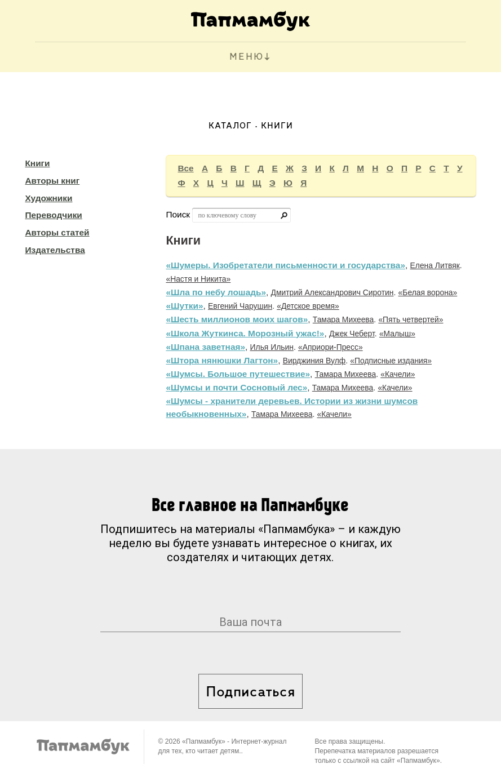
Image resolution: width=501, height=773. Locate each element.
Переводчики (53, 215)
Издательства (55, 250)
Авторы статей (57, 232)
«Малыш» (397, 333)
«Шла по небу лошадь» (216, 292)
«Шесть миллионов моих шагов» (237, 319)
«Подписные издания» (391, 360)
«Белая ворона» (428, 292)
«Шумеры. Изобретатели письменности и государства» (285, 265)
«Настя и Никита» (198, 278)
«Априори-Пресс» (330, 347)
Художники (48, 198)
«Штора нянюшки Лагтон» (222, 360)
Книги (37, 163)
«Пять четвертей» (410, 319)
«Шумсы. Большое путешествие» (238, 374)
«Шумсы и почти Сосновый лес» (236, 387)
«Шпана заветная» (205, 347)
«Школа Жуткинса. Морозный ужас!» (245, 333)
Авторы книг (52, 180)
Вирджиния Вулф (314, 360)
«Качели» (397, 374)
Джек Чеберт (352, 333)
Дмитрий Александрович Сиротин (332, 292)
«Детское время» (308, 305)
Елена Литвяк (435, 265)
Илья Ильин (272, 347)
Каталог (230, 126)
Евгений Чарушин (240, 305)
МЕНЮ (246, 57)
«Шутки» (184, 305)
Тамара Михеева (343, 319)
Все (185, 168)
